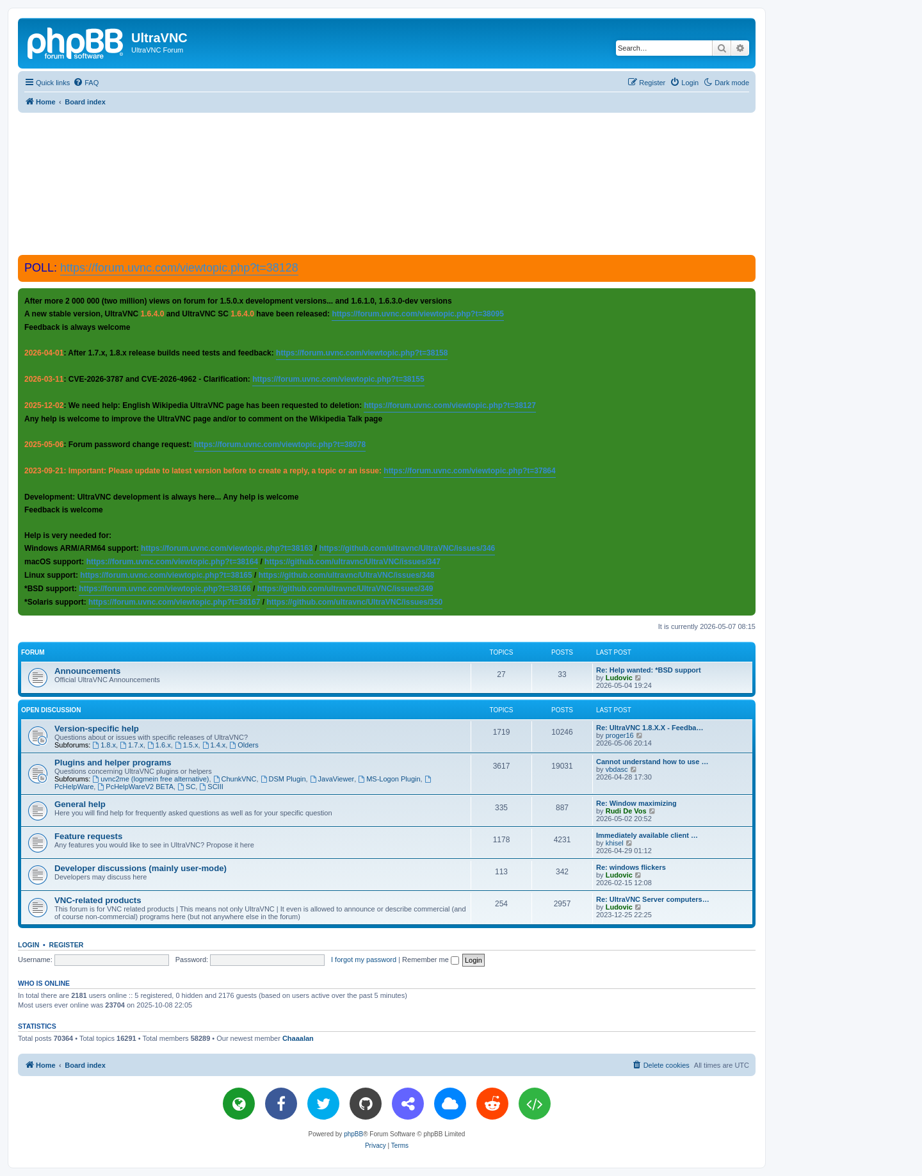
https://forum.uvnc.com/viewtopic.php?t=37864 (469, 470)
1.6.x (159, 745)
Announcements (87, 671)
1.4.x (214, 745)
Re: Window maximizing (636, 803)
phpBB (353, 1134)
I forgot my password (363, 959)
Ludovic (619, 678)
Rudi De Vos (626, 811)
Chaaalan (298, 1038)
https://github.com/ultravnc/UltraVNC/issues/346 (407, 548)
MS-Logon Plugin (389, 779)
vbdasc (617, 769)
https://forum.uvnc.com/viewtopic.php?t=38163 (226, 548)
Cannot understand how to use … (652, 761)
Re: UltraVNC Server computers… (652, 899)
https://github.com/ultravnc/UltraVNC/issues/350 (354, 602)
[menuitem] (86, 82)
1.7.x (131, 745)
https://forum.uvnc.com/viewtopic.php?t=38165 (166, 575)
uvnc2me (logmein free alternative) (150, 779)
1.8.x (104, 745)
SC (186, 786)
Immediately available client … (647, 835)
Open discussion (51, 710)
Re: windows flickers (631, 867)
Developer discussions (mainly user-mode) (140, 868)
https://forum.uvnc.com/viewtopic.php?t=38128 (179, 267)
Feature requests (88, 836)
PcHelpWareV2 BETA (135, 786)
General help (80, 804)
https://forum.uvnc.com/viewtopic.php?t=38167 (174, 602)
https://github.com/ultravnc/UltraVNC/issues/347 (352, 561)
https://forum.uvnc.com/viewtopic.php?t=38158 (362, 352)
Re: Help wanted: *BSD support (648, 670)
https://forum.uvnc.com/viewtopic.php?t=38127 (449, 405)
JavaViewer (332, 779)
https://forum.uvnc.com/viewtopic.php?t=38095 (417, 313)
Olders (243, 745)
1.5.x (186, 745)
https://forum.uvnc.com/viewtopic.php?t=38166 (164, 588)
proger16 (620, 735)
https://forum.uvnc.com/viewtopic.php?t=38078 (280, 444)
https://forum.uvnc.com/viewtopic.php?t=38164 (172, 561)
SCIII (211, 786)
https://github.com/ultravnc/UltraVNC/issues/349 (345, 588)
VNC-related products (98, 900)
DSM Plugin (283, 779)
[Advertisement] (387, 183)
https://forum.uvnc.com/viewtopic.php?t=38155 (338, 379)
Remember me (430, 959)
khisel (615, 843)
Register (66, 945)
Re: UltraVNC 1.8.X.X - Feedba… (650, 727)
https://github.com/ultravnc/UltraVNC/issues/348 (347, 575)
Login (28, 945)
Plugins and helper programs (112, 762)
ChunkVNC (235, 779)
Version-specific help (96, 728)
